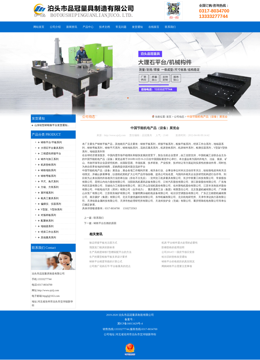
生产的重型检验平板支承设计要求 (108, 256)
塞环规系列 (47, 192)
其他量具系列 (48, 237)
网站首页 (38, 26)
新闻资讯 (71, 26)
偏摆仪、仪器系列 (51, 204)
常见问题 (121, 26)
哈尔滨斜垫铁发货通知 (174, 256)
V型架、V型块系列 (51, 209)
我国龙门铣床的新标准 (102, 247)
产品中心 (88, 26)
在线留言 (153, 26)
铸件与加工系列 (49, 159)
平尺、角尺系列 (49, 181)
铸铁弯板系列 (48, 176)
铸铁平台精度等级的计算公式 (105, 261)
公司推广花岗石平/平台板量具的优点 (110, 266)
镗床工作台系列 (49, 232)
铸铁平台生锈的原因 (105, 223)
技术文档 (104, 26)
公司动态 (179, 116)
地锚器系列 (47, 226)
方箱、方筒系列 (49, 187)
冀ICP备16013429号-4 (130, 323)
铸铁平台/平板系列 (51, 142)
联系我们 (170, 26)
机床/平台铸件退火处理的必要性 (180, 242)
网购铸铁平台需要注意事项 (177, 266)
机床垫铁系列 (48, 164)
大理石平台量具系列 (52, 148)
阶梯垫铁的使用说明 (173, 247)
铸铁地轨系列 (48, 170)
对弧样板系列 (48, 215)
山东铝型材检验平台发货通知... (51, 125)
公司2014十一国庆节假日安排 (178, 252)
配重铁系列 (47, 220)
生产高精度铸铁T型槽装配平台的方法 (110, 252)
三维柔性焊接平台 (51, 153)
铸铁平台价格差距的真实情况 (178, 261)
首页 (168, 116)
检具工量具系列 (49, 198)
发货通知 (137, 26)
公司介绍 (55, 26)
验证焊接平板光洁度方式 (103, 242)
